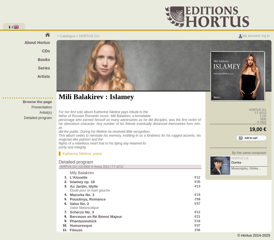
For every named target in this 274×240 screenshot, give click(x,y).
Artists (43, 76)
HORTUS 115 (240, 158)
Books (44, 59)
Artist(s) (45, 112)
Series (44, 68)
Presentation (42, 107)
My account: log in (254, 36)
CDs (46, 51)
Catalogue (67, 36)
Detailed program (38, 118)
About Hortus (37, 42)
